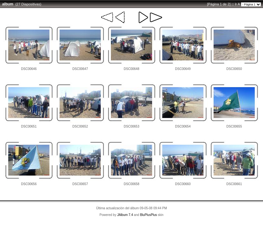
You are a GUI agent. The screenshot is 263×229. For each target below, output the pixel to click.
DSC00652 (80, 126)
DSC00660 (183, 184)
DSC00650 (234, 69)
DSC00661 (234, 184)
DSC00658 (131, 184)
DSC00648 (131, 69)
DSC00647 (80, 69)
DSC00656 (29, 184)
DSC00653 (131, 126)
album (7, 4)
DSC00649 (183, 69)
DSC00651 (29, 126)
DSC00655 (234, 126)
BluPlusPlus (148, 215)
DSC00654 (183, 126)
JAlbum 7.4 (125, 215)
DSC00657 (80, 184)
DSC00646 (29, 69)
